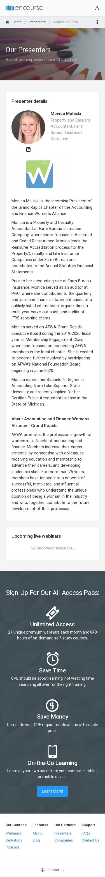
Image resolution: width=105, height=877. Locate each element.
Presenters (37, 22)
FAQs (85, 833)
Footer (50, 870)
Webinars (13, 833)
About (37, 833)
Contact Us (90, 840)
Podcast (12, 847)
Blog (36, 840)
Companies (63, 840)
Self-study (14, 840)
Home (14, 22)
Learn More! (52, 791)
